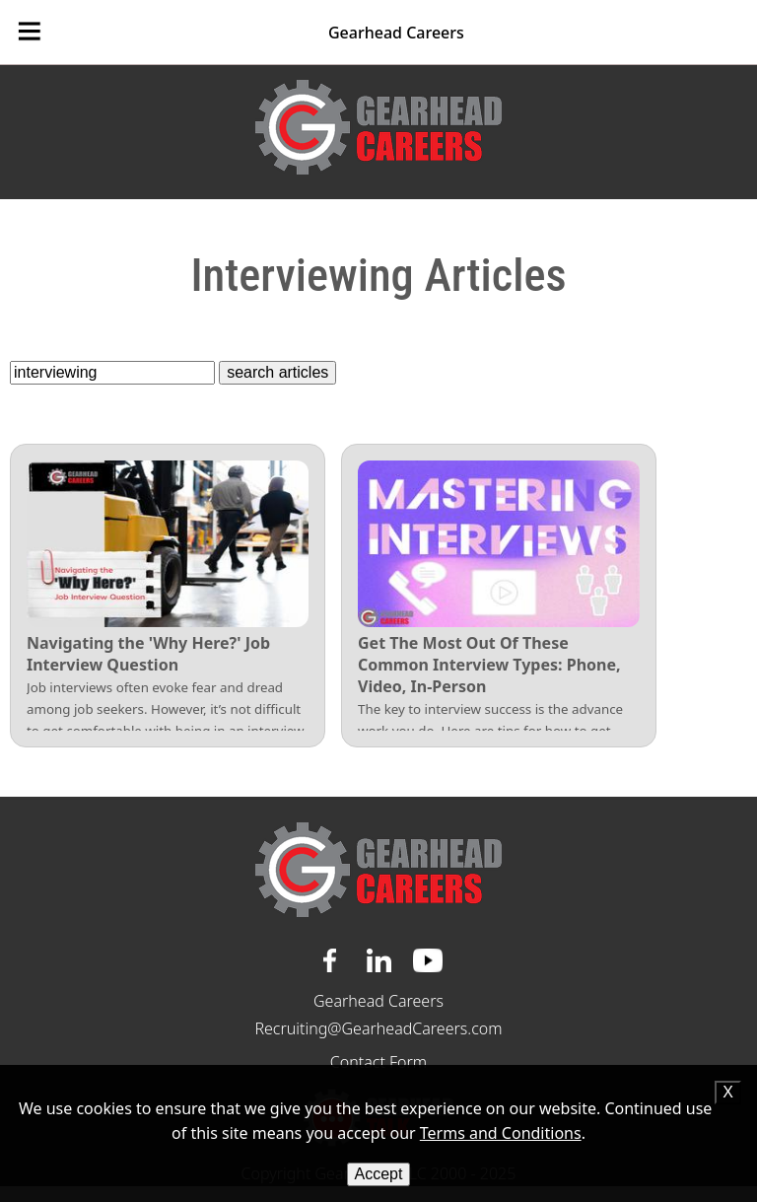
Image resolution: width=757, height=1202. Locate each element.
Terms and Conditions (501, 1133)
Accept (379, 1174)
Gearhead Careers (396, 32)
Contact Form (378, 1062)
